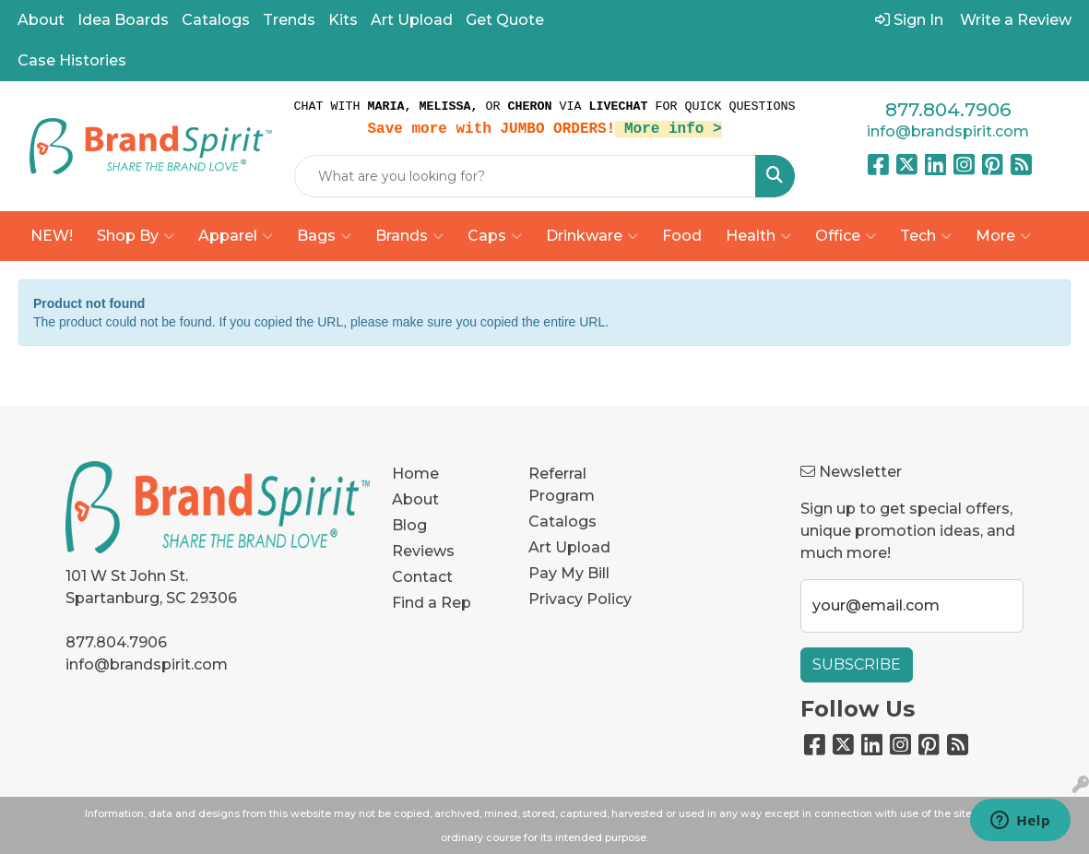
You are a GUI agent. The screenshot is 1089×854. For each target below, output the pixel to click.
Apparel (235, 236)
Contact (422, 577)
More (1003, 236)
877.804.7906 (948, 110)
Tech (926, 236)
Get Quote (505, 20)
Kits (343, 20)
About (41, 20)
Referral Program (561, 484)
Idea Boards (123, 20)
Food (682, 235)
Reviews (423, 551)
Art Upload (412, 20)
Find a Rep (431, 602)
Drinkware (592, 236)
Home (415, 473)
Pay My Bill (569, 573)
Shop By (135, 236)
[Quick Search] (525, 176)
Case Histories (72, 60)
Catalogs (216, 20)
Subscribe (856, 664)
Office (845, 236)
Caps (495, 236)
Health (758, 236)
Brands (409, 236)
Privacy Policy (580, 599)
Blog (409, 525)
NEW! (51, 235)
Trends (289, 20)
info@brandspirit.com (948, 131)
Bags (324, 236)
